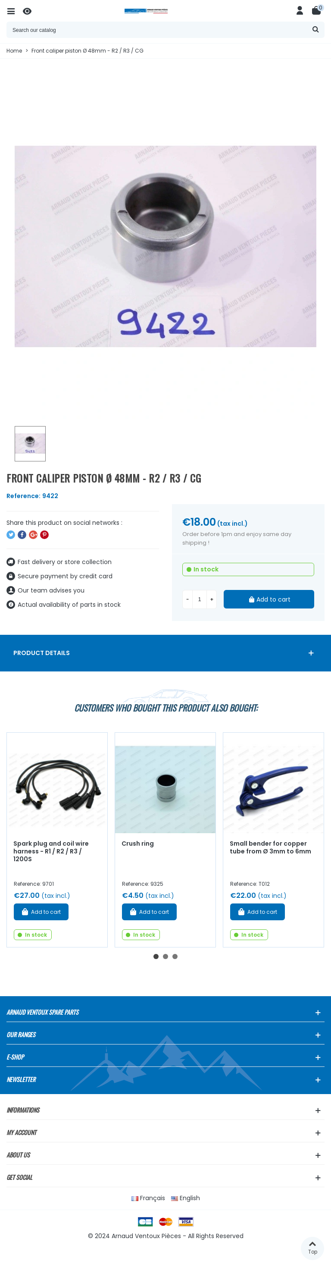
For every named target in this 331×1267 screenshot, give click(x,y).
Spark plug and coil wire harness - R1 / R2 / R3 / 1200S (51, 851)
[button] (156, 956)
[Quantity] (199, 599)
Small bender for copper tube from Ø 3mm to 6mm (270, 848)
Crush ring (138, 843)
